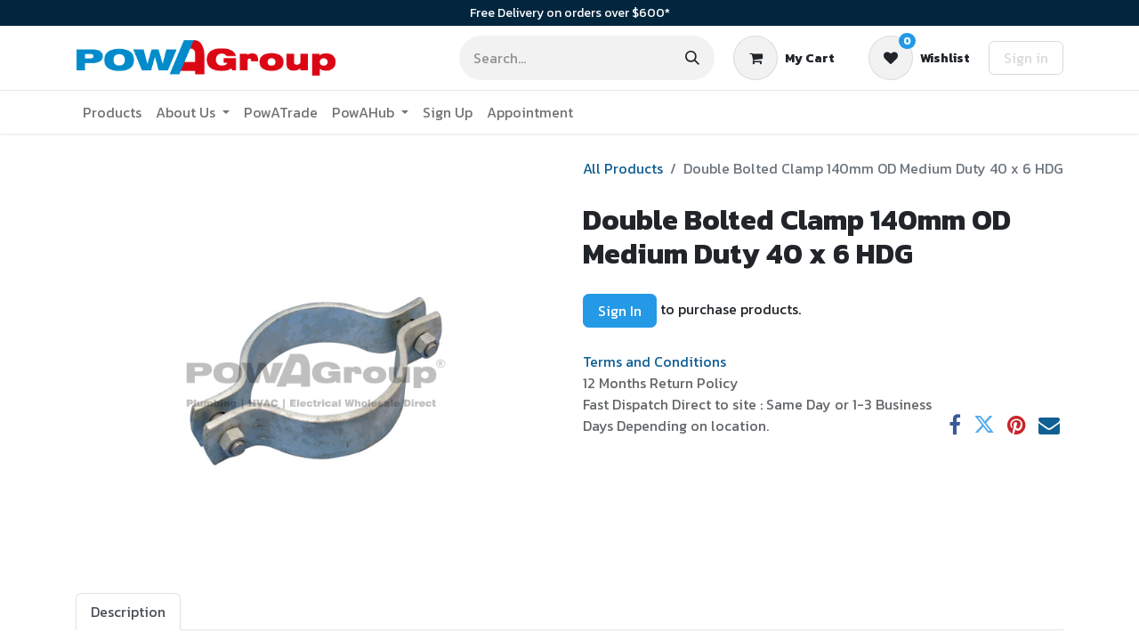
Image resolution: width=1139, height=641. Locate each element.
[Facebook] (955, 424)
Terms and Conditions (654, 361)
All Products (623, 168)
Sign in (1026, 58)
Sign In (620, 310)
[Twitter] (984, 424)
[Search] (692, 58)
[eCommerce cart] (784, 57)
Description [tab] (128, 611)
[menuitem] (112, 112)
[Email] (1049, 424)
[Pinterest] (1016, 424)
